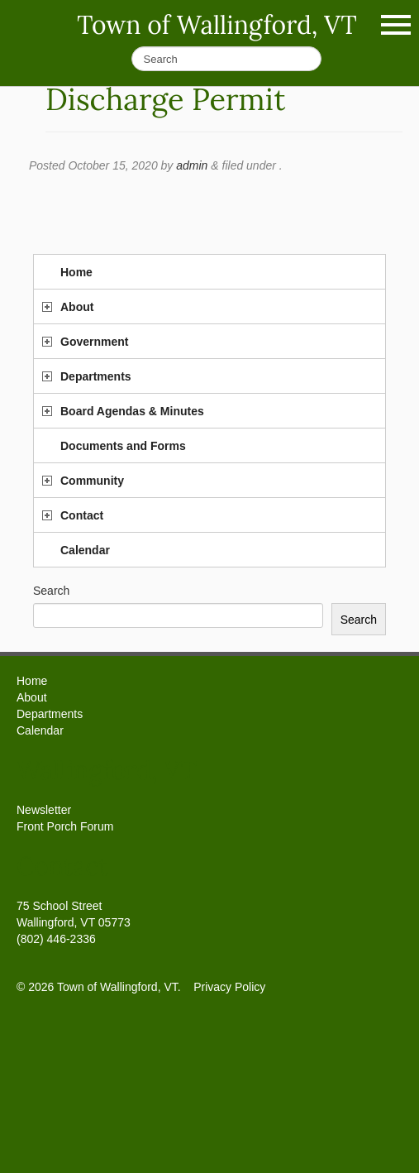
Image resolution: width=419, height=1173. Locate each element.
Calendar (85, 550)
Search (51, 590)
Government (94, 341)
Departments (95, 376)
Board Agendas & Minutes (132, 411)
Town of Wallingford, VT (217, 25)
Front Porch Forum (65, 826)
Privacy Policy (229, 986)
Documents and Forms (123, 445)
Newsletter (44, 809)
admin (191, 165)
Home (76, 272)
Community (92, 480)
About (76, 307)
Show (396, 25)
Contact (81, 515)
